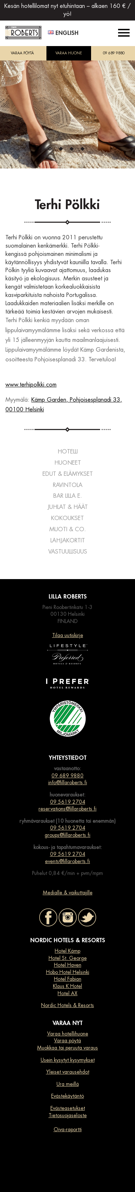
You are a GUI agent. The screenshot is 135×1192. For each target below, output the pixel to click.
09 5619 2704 (67, 801)
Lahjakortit (67, 540)
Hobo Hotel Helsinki (67, 972)
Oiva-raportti (68, 1129)
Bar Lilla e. (67, 496)
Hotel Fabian (67, 978)
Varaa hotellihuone (67, 1033)
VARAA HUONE (68, 53)
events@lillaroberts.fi (67, 861)
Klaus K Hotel (67, 986)
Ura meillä (68, 1084)
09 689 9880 (114, 53)
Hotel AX (67, 993)
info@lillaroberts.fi (67, 782)
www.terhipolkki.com (31, 385)
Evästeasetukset (67, 1108)
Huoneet (67, 463)
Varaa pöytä (67, 1040)
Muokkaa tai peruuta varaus (67, 1047)
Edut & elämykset (67, 474)
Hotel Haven (67, 964)
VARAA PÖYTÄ (22, 53)
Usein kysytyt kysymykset (68, 1059)
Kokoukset (67, 518)
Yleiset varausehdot (67, 1071)
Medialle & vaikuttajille (68, 892)
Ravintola (67, 485)
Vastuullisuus (67, 552)
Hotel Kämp (67, 950)
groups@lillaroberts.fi (67, 834)
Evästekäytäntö (67, 1095)
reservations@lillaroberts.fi (67, 808)
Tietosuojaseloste (68, 1115)
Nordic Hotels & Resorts (67, 1005)
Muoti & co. (67, 529)
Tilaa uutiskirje (67, 635)
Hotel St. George (68, 958)
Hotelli (68, 452)
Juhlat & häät (68, 507)
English (63, 33)
